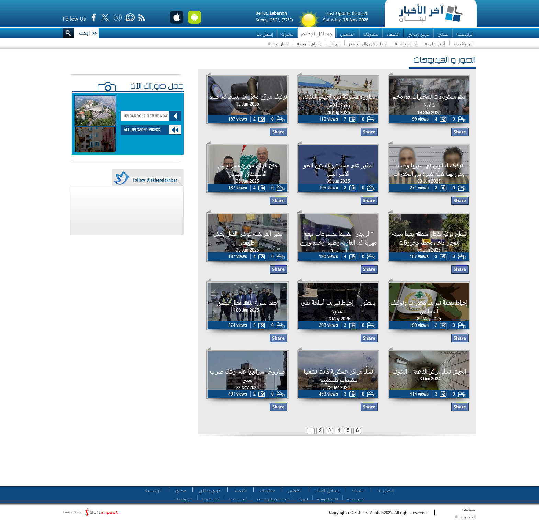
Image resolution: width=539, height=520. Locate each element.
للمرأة (335, 43)
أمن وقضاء (463, 43)
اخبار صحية (278, 43)
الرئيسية (464, 34)
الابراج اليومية (309, 43)
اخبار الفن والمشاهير (368, 43)
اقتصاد (392, 34)
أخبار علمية (435, 43)
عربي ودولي (418, 34)
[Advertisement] (334, 464)
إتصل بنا (265, 34)
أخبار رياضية (406, 43)
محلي (443, 34)
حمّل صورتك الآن (157, 87)
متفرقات (370, 34)
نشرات (287, 34)
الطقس (347, 34)
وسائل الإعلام (316, 34)
